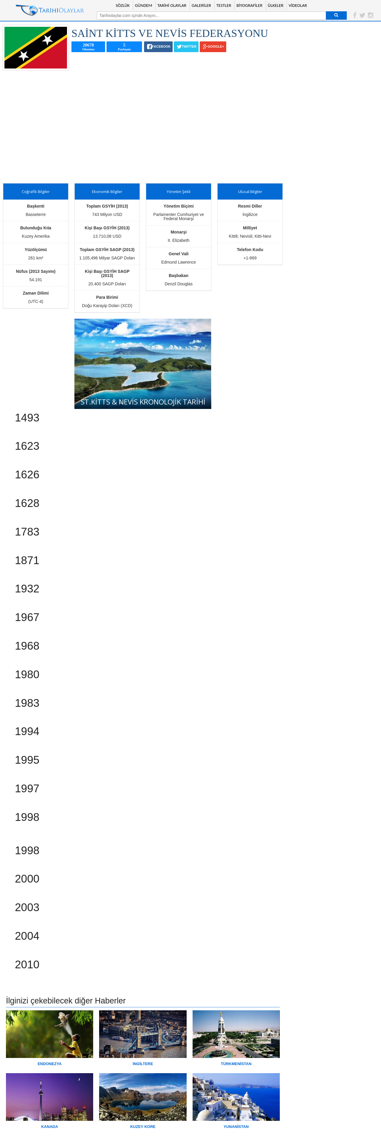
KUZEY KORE (142, 1126)
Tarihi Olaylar (50, 10)
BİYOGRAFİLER (249, 5)
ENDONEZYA (49, 1064)
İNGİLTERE (143, 1064)
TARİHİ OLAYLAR (172, 5)
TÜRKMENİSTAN (236, 1064)
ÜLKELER (275, 5)
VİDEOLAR (298, 5)
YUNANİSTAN (236, 1126)
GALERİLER (201, 5)
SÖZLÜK (123, 5)
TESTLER (223, 5)
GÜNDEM (143, 5)
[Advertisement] (143, 126)
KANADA (49, 1126)
